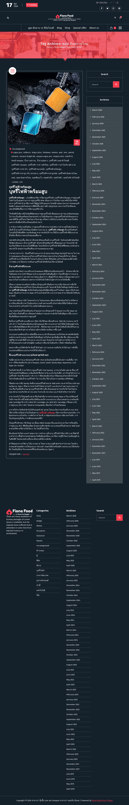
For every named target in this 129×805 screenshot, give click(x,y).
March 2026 (97, 181)
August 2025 (97, 228)
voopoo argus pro (44, 226)
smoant (14, 226)
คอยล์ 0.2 (69, 226)
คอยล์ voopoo (17, 230)
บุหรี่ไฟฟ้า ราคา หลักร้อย (38, 235)
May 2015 (96, 544)
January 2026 (98, 195)
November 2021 (98, 524)
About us (94, 28)
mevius (55, 222)
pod (60, 222)
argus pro (17, 222)
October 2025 (97, 215)
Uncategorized (18, 219)
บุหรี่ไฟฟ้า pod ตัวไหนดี (59, 230)
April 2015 (96, 551)
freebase (46, 222)
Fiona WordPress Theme (102, 800)
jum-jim (26, 524)
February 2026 (98, 188)
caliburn (27, 222)
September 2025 (99, 222)
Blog (59, 28)
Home (49, 47)
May (77, 212)
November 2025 (98, 208)
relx (65, 222)
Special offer (79, 28)
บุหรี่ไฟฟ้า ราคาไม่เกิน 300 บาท (62, 235)
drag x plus (37, 222)
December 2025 (98, 202)
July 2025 (96, 235)
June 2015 (96, 538)
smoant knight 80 (27, 226)
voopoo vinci (58, 226)
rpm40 (71, 222)
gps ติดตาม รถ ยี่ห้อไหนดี (41, 28)
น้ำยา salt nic (30, 230)
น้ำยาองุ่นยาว (42, 230)
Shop (67, 28)
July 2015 (96, 531)
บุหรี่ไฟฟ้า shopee (19, 235)
